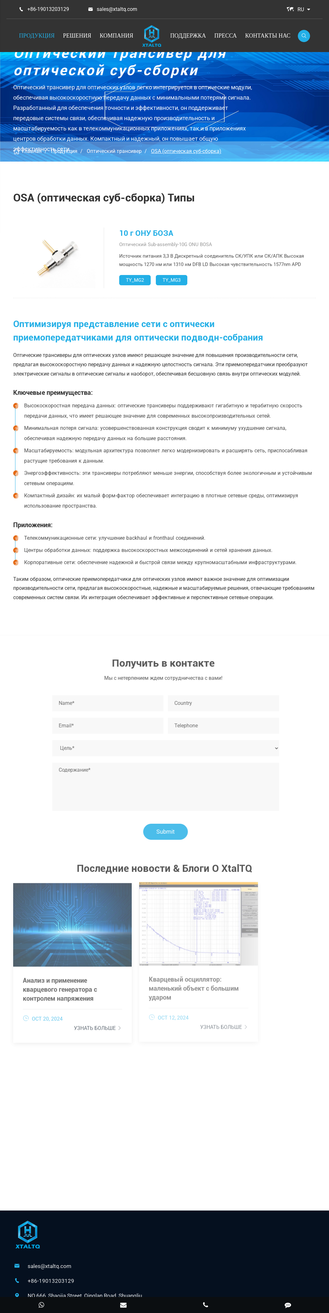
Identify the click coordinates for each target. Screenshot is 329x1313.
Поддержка (188, 35)
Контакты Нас (267, 35)
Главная (32, 151)
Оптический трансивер (114, 151)
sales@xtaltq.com (117, 9)
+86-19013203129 (48, 9)
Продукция (37, 35)
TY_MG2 (135, 280)
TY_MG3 (172, 280)
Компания (116, 35)
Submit (169, 831)
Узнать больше (75, 1008)
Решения (77, 35)
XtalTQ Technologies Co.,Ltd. (162, 1279)
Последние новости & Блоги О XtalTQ (164, 872)
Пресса (225, 35)
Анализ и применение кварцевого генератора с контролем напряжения (60, 969)
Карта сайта (120, 1289)
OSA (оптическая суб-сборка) (186, 151)
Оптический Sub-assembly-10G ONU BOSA (165, 244)
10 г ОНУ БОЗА (146, 233)
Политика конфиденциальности (184, 1289)
